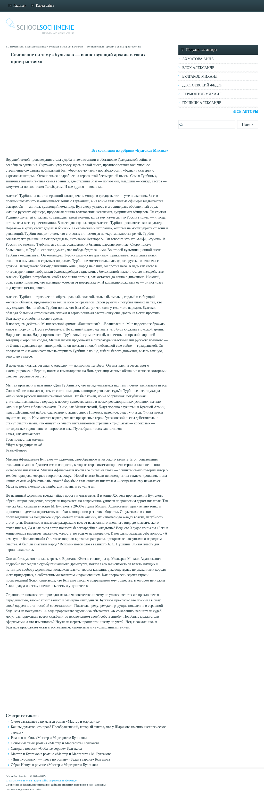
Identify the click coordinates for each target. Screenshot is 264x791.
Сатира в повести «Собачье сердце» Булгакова (46, 748)
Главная (19, 5)
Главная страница (35, 46)
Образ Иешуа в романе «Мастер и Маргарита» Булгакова (54, 765)
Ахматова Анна (198, 59)
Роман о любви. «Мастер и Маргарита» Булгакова (49, 738)
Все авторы (246, 112)
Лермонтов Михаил (201, 94)
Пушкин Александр (201, 103)
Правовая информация (63, 780)
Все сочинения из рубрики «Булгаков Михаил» (130, 150)
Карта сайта (45, 5)
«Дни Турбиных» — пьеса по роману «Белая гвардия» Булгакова (60, 759)
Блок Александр (198, 68)
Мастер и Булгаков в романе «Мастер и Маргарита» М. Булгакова (61, 754)
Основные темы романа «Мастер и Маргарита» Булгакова (55, 743)
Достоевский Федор (202, 85)
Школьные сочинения (19, 780)
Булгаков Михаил (59, 46)
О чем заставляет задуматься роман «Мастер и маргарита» (56, 721)
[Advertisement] (87, 106)
